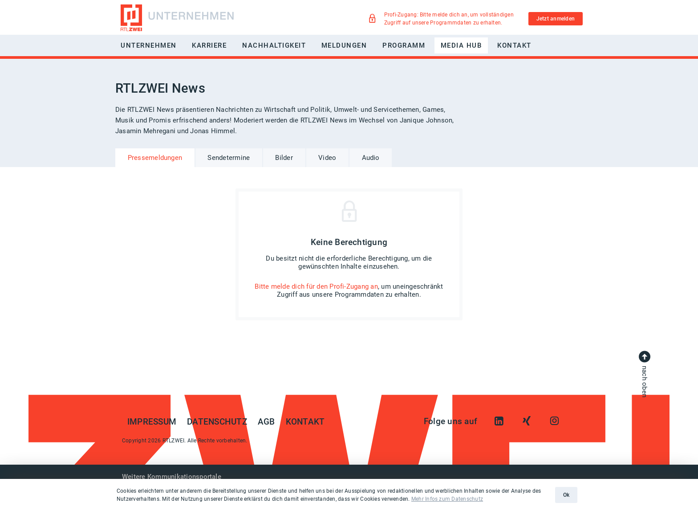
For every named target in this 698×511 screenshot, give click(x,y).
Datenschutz (217, 422)
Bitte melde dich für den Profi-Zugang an (316, 286)
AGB (266, 422)
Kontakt (514, 45)
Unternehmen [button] (149, 45)
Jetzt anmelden (555, 19)
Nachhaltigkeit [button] (274, 45)
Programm (403, 45)
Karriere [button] (209, 45)
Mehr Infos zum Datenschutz (447, 499)
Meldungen (344, 45)
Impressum (151, 422)
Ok (566, 495)
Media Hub (461, 45)
